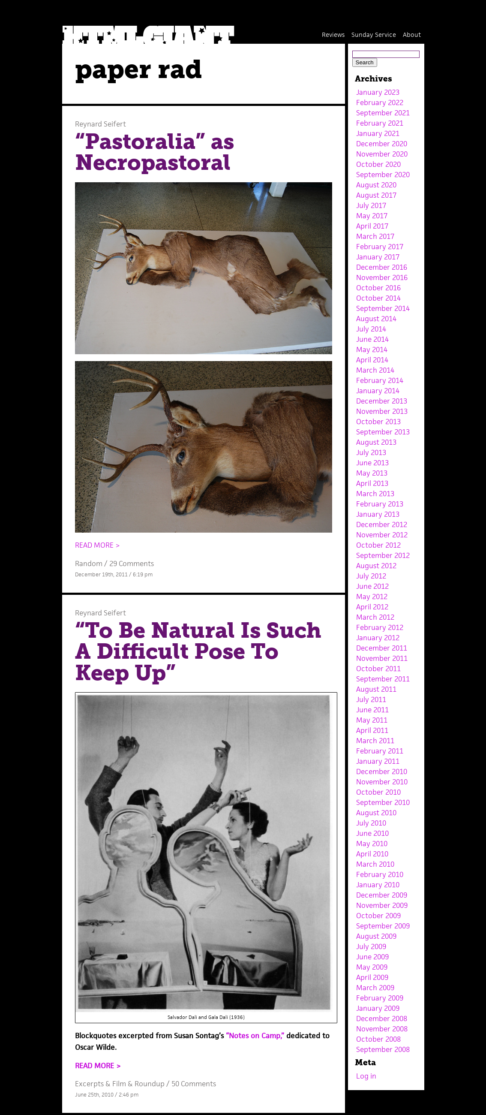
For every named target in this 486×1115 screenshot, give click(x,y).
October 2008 (378, 1039)
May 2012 (371, 596)
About (412, 34)
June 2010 (372, 833)
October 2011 (378, 668)
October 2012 (378, 545)
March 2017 (375, 236)
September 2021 (383, 113)
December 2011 (381, 648)
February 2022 (379, 102)
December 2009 (381, 895)
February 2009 (379, 998)
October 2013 (378, 421)
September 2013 (383, 432)
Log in (366, 1076)
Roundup (150, 1083)
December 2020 (381, 143)
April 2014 (372, 360)
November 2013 (382, 411)
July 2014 (371, 329)
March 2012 (375, 617)
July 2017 (371, 205)
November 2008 (382, 1029)
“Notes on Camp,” (255, 1035)
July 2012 (371, 576)
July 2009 (371, 946)
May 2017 (371, 215)
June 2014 (372, 339)
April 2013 (372, 483)
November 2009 (382, 905)
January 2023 (377, 92)
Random (88, 563)
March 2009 (375, 987)
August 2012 (376, 565)
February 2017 (379, 246)
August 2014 (376, 318)
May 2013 (371, 473)
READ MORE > (97, 545)
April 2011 (372, 730)
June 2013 (372, 462)
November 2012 (382, 534)
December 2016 (381, 267)
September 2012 (383, 555)
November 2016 (382, 277)
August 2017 (376, 195)
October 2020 (378, 164)
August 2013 (376, 442)
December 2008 (381, 1018)
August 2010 (376, 812)
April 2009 (372, 977)
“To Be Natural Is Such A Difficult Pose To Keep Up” (198, 652)
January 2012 (377, 637)
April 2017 (372, 226)
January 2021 (377, 133)
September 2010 (383, 802)
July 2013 (371, 452)
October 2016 (378, 287)
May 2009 (371, 967)
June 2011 (372, 709)
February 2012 (379, 627)
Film (119, 1083)
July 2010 (371, 823)
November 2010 (382, 782)
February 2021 (379, 123)
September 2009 (383, 926)
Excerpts (89, 1083)
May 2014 (371, 349)
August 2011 (376, 689)
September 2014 (383, 308)
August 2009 (376, 936)
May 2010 (371, 843)
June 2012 (372, 586)
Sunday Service (373, 34)
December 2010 (381, 771)
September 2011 (383, 679)
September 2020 (383, 174)
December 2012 (381, 524)
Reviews (333, 34)
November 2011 (382, 658)
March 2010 (375, 864)
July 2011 (371, 699)
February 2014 (379, 380)
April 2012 (372, 607)
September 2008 (383, 1049)
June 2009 (372, 956)
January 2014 (377, 390)
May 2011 (371, 720)
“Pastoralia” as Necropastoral (154, 152)
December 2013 (381, 401)
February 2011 (379, 751)
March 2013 (375, 493)
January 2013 (377, 514)
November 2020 (382, 154)
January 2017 (377, 257)
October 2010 (378, 792)
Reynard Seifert (100, 124)
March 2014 (375, 370)
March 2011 (375, 740)
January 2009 (377, 1008)
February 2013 (379, 504)
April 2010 (372, 854)
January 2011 (377, 761)
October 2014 (378, 298)
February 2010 (379, 874)
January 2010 (377, 884)
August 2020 (376, 185)
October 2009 (378, 915)
